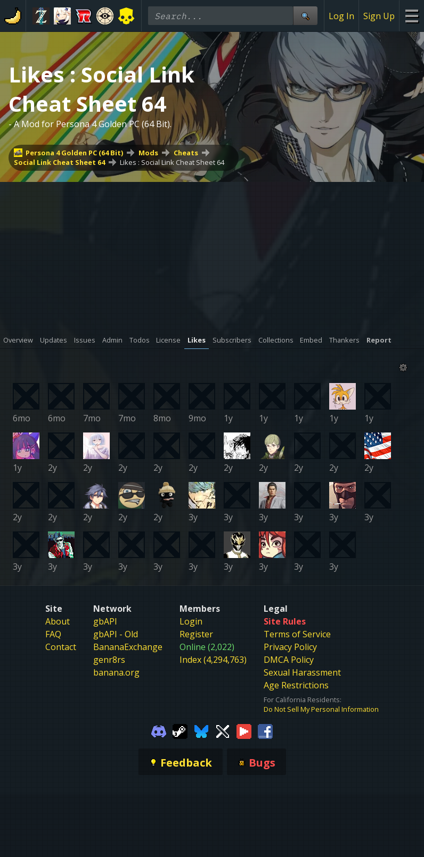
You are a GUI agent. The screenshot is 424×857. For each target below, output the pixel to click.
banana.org (116, 672)
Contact (60, 647)
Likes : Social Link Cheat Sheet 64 (172, 162)
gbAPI (105, 621)
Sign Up (379, 16)
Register (196, 634)
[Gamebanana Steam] (180, 731)
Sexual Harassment (302, 672)
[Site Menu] (411, 15)
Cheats (186, 152)
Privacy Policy (290, 647)
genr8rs (109, 659)
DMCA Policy (289, 659)
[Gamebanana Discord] (158, 731)
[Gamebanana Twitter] (222, 731)
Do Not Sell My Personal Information (321, 709)
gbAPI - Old (115, 634)
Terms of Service (297, 634)
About (57, 621)
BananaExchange (127, 647)
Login (191, 621)
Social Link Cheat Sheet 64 (59, 162)
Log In (341, 16)
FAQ (53, 634)
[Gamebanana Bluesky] (201, 731)
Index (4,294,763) (213, 659)
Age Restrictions (296, 685)
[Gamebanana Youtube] (243, 731)
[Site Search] (305, 15)
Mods (148, 152)
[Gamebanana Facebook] (265, 731)
